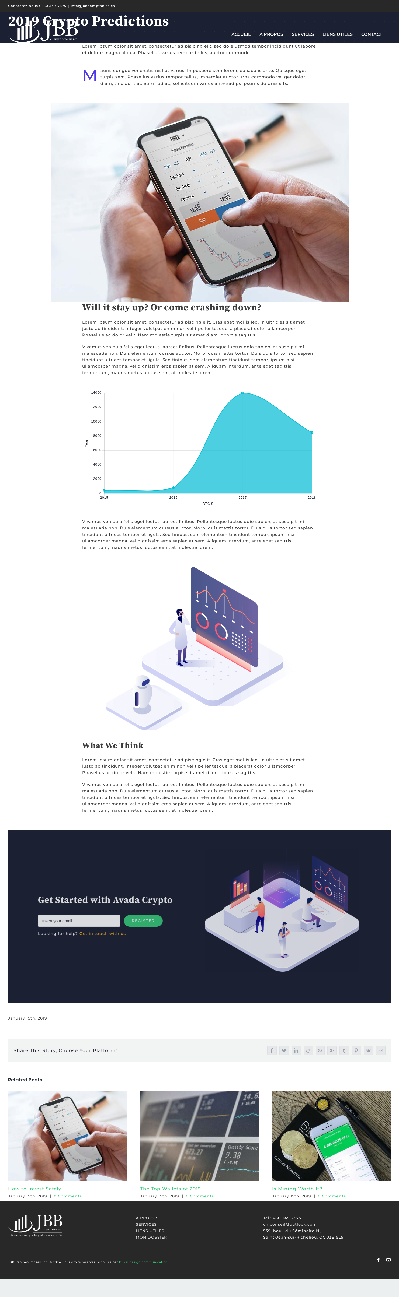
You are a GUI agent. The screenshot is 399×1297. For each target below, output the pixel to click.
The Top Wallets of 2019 (170, 1188)
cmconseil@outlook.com (290, 1224)
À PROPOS (147, 1217)
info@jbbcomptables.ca (93, 6)
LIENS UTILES (150, 1230)
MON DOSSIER (151, 1237)
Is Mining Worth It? (297, 1188)
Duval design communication (143, 1262)
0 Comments (68, 1196)
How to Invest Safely (34, 1188)
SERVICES (146, 1224)
